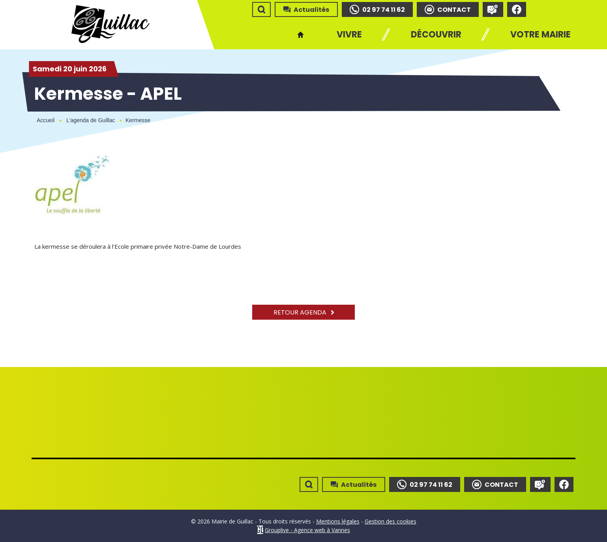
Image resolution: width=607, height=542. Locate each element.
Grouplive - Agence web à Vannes (307, 530)
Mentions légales (338, 521)
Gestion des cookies (390, 521)
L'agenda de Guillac (90, 120)
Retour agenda (304, 312)
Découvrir (436, 34)
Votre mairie (540, 34)
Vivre (349, 34)
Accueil (300, 34)
